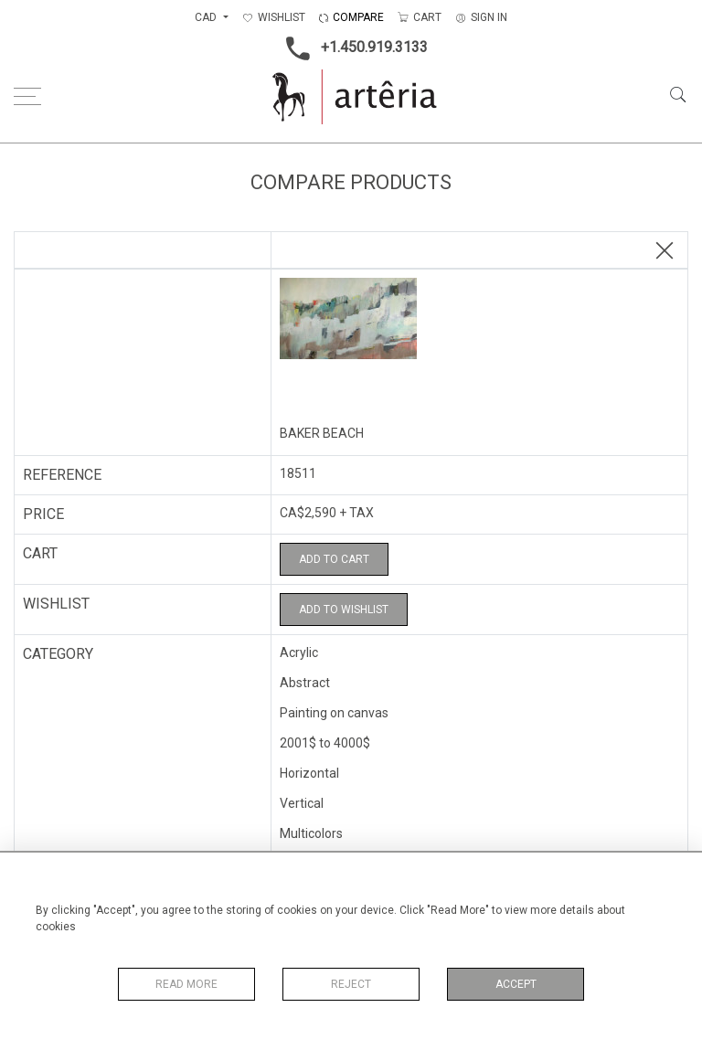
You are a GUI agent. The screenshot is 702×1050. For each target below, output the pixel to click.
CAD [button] (207, 17)
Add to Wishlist (343, 609)
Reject (351, 984)
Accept (516, 984)
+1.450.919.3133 (351, 48)
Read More (186, 984)
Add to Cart (334, 559)
